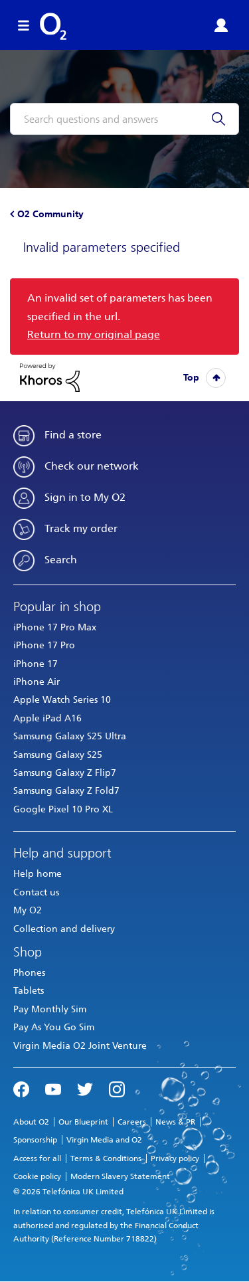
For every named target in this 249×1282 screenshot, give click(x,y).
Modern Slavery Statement (120, 1176)
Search (60, 559)
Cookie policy (37, 1176)
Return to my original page (93, 334)
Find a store (73, 434)
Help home (37, 873)
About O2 (31, 1122)
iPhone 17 (35, 664)
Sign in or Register (221, 25)
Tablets (28, 990)
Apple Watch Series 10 (62, 699)
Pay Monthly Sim (49, 1009)
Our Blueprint (83, 1122)
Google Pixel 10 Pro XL (63, 809)
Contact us (36, 892)
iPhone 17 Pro (44, 645)
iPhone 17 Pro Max (54, 627)
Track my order (81, 528)
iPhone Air (36, 681)
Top (191, 377)
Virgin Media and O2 (104, 1140)
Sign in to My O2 (84, 497)
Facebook (21, 1088)
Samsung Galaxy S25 (57, 755)
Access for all (37, 1158)
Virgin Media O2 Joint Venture (80, 1046)
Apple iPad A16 (47, 718)
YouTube (53, 1088)
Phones (29, 972)
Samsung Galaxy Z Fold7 (66, 790)
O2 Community (50, 214)
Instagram (117, 1088)
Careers (132, 1122)
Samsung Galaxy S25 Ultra (69, 736)
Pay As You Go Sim (53, 1027)
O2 (53, 26)
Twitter (85, 1088)
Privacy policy (175, 1158)
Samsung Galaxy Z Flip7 (64, 772)
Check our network (91, 466)
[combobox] (124, 119)
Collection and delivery (64, 929)
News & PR (175, 1122)
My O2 (27, 910)
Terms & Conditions (105, 1158)
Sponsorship (35, 1140)
